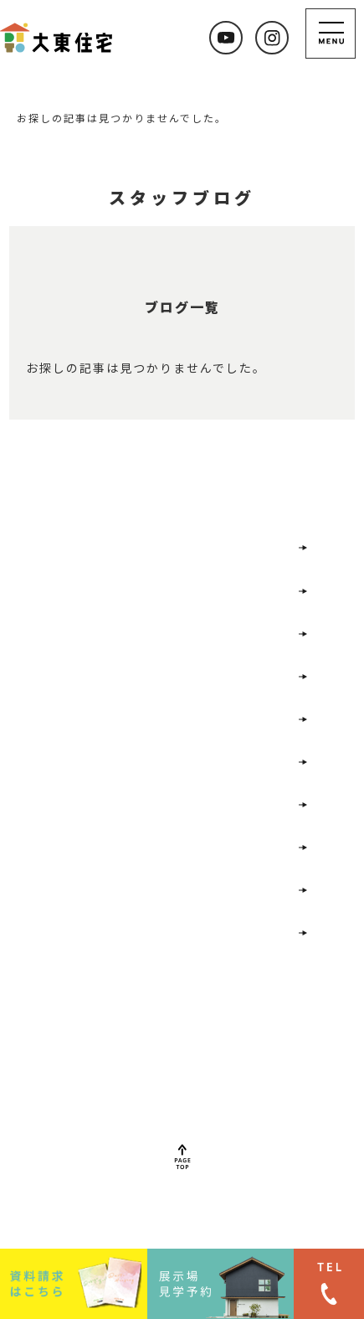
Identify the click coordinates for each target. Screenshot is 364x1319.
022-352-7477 (163, 1086)
